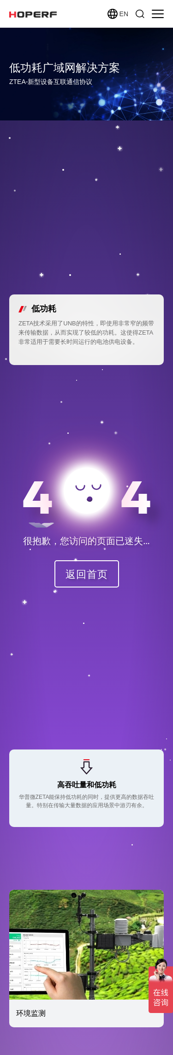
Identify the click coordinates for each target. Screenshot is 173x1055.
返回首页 (87, 574)
